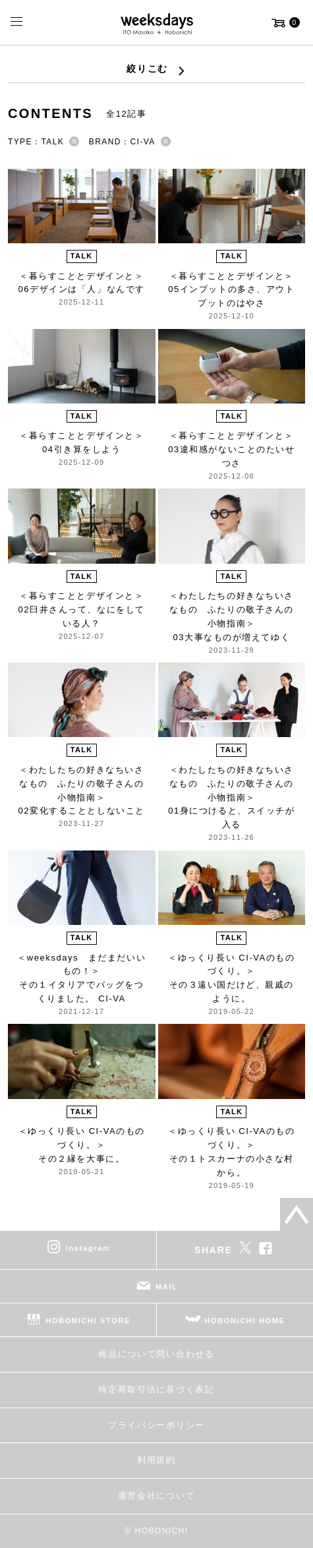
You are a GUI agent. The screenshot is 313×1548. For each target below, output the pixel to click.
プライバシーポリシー (156, 1425)
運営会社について (156, 1496)
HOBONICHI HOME (244, 1321)
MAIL (167, 1287)
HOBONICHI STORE (87, 1321)
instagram (88, 1248)
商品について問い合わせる (156, 1354)
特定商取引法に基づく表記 (156, 1389)
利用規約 (156, 1460)
